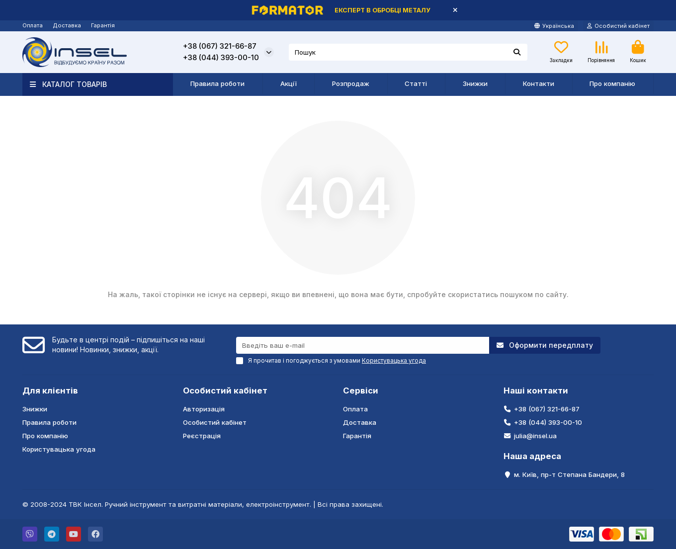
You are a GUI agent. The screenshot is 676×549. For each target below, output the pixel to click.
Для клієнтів (50, 390)
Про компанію (612, 83)
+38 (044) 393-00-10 (221, 57)
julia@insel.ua (535, 436)
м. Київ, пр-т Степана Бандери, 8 (569, 474)
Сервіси (360, 390)
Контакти (538, 83)
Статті (416, 83)
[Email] (362, 345)
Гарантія (103, 25)
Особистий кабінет (225, 390)
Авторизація (204, 409)
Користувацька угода (58, 449)
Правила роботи (217, 83)
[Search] (408, 52)
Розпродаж (350, 83)
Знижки (475, 83)
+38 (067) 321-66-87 (219, 46)
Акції (288, 83)
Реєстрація (202, 436)
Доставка (67, 25)
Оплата (32, 25)
